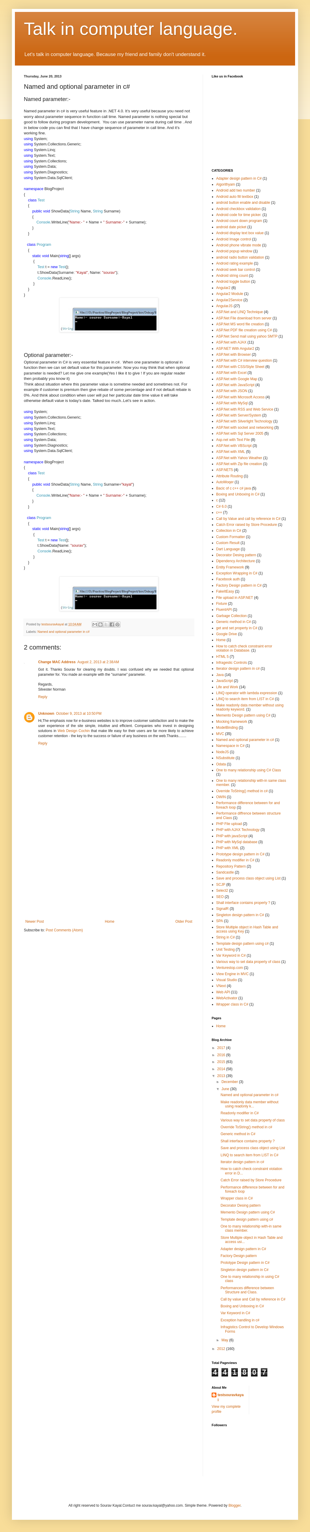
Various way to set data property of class (248, 962)
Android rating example (234, 263)
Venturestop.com (229, 968)
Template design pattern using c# (242, 943)
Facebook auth (228, 579)
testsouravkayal (231, 1397)
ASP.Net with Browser (233, 354)
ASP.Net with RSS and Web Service (244, 409)
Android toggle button (233, 281)
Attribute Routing (229, 476)
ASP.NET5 (224, 470)
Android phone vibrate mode (238, 245)
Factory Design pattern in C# (239, 585)
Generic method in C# (233, 622)
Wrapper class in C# (232, 1004)
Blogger (234, 1505)
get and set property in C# (236, 628)
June (225, 1089)
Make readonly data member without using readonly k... (249, 1104)
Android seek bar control (235, 270)
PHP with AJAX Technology (238, 830)
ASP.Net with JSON (231, 391)
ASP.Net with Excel (231, 373)
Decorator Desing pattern (236, 555)
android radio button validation (240, 257)
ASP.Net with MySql (232, 403)
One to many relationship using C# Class (248, 770)
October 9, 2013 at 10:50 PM (78, 713)
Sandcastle (225, 872)
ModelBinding (227, 727)
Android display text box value (240, 233)
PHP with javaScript (231, 836)
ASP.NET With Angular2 (235, 349)
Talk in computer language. (131, 29)
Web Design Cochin (74, 731)
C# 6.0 (221, 506)
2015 (221, 1062)
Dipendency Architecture (235, 561)
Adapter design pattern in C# (239, 178)
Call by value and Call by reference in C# (253, 1299)
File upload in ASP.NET (234, 598)
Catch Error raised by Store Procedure (246, 525)
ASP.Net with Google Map (236, 379)
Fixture (221, 604)
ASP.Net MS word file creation (240, 324)
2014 (221, 1069)
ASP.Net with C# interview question (244, 360)
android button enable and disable (243, 203)
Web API (223, 992)
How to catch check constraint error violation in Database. (244, 648)
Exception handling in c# (240, 1320)
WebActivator (226, 998)
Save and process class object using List (248, 878)
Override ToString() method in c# (242, 791)
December (230, 1082)
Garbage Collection (231, 616)
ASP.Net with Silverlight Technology (244, 421)
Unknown (46, 713)
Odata (221, 764)
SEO (220, 897)
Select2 (222, 890)
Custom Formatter (230, 537)
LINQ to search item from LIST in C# (245, 699)
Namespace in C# (230, 746)
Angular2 (223, 288)
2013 (221, 1076)
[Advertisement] (109, 875)
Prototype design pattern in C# (240, 854)
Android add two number (235, 190)
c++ (219, 512)
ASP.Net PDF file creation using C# (244, 330)
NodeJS (222, 752)
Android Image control (233, 239)
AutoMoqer (225, 482)
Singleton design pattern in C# (240, 915)
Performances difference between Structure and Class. (247, 1290)
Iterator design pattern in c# (238, 668)
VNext (221, 986)
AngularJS (224, 306)
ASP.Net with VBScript (234, 446)
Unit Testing (225, 949)
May (225, 1340)
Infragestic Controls (231, 663)
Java (220, 675)
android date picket (231, 227)
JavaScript (224, 681)
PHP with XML (227, 848)
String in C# (225, 937)
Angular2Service (229, 300)
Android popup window (234, 251)
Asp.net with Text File (233, 440)
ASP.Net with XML (230, 452)
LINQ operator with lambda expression (246, 693)
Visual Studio (226, 980)
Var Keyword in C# (231, 955)
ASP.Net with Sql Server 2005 (240, 433)
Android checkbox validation (238, 209)
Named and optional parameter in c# (64, 631)
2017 (221, 1048)
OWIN (221, 797)
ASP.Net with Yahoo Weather (239, 458)
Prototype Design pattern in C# (245, 1263)
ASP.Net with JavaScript (235, 385)
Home (109, 921)
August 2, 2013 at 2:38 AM (98, 662)
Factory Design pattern (239, 1256)
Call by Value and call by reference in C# (248, 519)
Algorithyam (225, 184)
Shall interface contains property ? (243, 903)
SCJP (220, 884)
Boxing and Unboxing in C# (237, 494)
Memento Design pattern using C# (243, 715)
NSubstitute (225, 758)
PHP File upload (229, 824)
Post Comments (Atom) (64, 930)
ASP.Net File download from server (244, 318)
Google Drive (226, 634)
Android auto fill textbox (234, 197)
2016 (221, 1055)
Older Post (183, 921)
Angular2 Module (229, 294)
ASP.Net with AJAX (231, 342)
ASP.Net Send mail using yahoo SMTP (247, 336)
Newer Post (34, 921)
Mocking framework (231, 722)
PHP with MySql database (237, 842)
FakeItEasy (225, 591)
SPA (219, 921)
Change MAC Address (57, 662)
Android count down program (239, 221)
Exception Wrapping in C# (237, 573)
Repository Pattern (231, 866)
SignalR (222, 909)
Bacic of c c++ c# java (233, 488)
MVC (220, 734)
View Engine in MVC (232, 974)
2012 (221, 1349)
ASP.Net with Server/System (238, 415)
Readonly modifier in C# (235, 860)
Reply (42, 697)
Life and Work (227, 687)
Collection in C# (228, 531)
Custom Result (228, 543)
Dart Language (228, 549)
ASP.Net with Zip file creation (239, 464)
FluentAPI (224, 609)
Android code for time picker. (238, 215)
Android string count (232, 276)
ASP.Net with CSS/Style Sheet (240, 367)
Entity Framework (230, 567)
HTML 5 (222, 657)
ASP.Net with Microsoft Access (240, 397)
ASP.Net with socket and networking (244, 427)
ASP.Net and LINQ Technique (239, 312)
